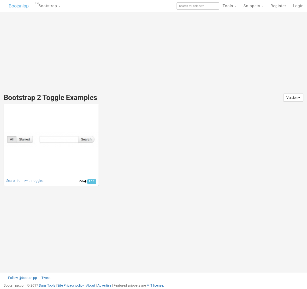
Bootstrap (44, 4)
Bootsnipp (15, 6)
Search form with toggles (24, 181)
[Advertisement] (117, 50)
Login (298, 6)
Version (293, 98)
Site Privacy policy (70, 285)
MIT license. (155, 285)
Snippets (253, 6)
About (90, 285)
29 (83, 181)
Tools (230, 6)
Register (278, 6)
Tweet (46, 278)
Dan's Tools (47, 285)
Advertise (104, 285)
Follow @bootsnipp (22, 278)
